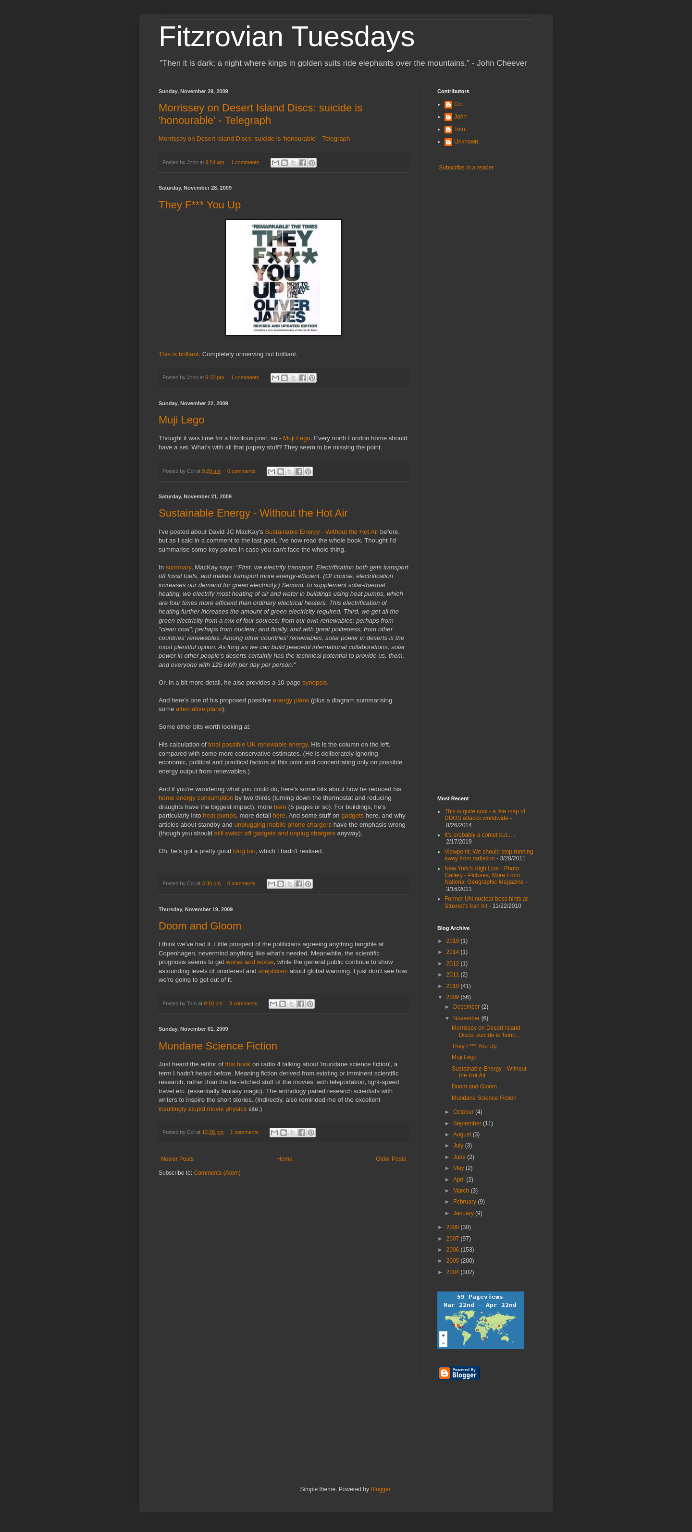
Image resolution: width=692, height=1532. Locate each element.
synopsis (314, 682)
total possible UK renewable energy (257, 744)
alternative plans (199, 708)
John (460, 116)
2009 (453, 997)
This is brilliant (179, 354)
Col (458, 104)
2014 (453, 952)
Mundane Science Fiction (218, 1046)
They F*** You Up (200, 205)
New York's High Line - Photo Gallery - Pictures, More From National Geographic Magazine (484, 875)
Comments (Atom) (217, 1173)
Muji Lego (181, 420)
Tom (459, 129)
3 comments (243, 1003)
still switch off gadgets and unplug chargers (274, 833)
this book (238, 1064)
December (467, 1006)
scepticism (273, 971)
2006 (453, 1249)
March (462, 1190)
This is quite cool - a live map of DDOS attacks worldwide (485, 814)
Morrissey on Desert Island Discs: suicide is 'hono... (486, 1031)
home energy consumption (196, 797)
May (459, 1168)
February (465, 1201)
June (460, 1157)
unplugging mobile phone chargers (283, 824)
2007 (453, 1238)
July (459, 1145)
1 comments (245, 162)
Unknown (466, 141)
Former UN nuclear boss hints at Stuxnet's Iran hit (486, 902)
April (459, 1179)
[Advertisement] (475, 635)
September (468, 1123)
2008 (453, 1227)
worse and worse (250, 961)
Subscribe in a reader (466, 167)
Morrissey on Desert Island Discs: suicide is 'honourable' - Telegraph (260, 114)
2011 (453, 974)
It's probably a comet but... (478, 835)
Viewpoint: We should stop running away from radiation (489, 855)
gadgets (352, 815)
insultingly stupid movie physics (203, 1108)
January (464, 1213)
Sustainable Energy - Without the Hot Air (253, 513)
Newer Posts (177, 1159)
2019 (453, 941)
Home (285, 1159)
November (467, 1018)
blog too (244, 851)
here (280, 806)
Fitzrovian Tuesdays (287, 36)
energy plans (291, 700)
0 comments (241, 471)
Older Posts (391, 1159)
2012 (453, 963)
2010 (453, 986)
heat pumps (219, 815)
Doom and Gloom (200, 926)
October (464, 1112)
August (463, 1134)
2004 (453, 1272)
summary (178, 567)
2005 (453, 1260)
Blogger (380, 1489)
